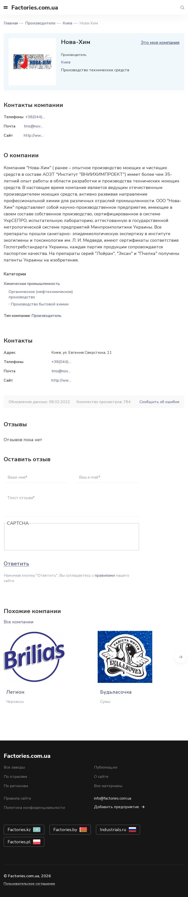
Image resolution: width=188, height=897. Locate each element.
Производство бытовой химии (40, 304)
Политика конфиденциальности (34, 807)
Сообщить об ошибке (159, 402)
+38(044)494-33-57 (70, 362)
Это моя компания (160, 42)
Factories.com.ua (34, 7)
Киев (67, 23)
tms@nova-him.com (68, 371)
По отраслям (15, 776)
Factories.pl (19, 842)
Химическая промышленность (32, 283)
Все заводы (14, 767)
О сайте (101, 776)
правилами (104, 575)
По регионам (16, 786)
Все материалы (108, 786)
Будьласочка (116, 692)
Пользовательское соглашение (29, 883)
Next (181, 657)
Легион (15, 692)
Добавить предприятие (116, 807)
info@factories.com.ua (112, 798)
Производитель (46, 315)
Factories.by (65, 830)
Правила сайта (17, 798)
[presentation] (44, 537)
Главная (11, 23)
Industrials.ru (113, 830)
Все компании (19, 622)
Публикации (105, 767)
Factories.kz (19, 830)
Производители (40, 23)
